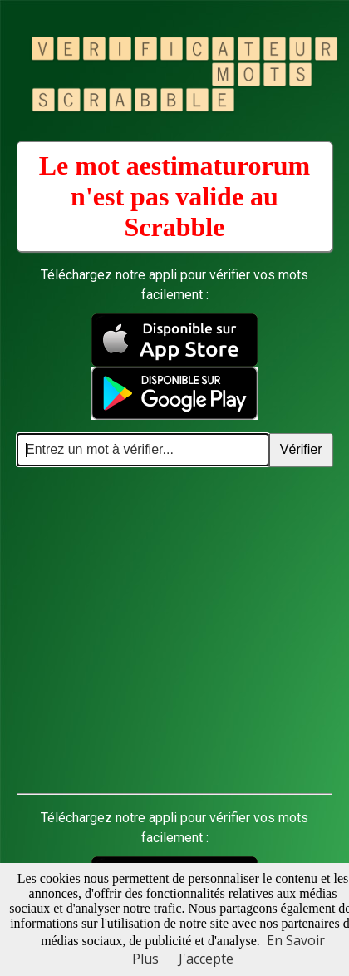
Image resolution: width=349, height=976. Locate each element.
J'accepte (206, 958)
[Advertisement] (156, 630)
